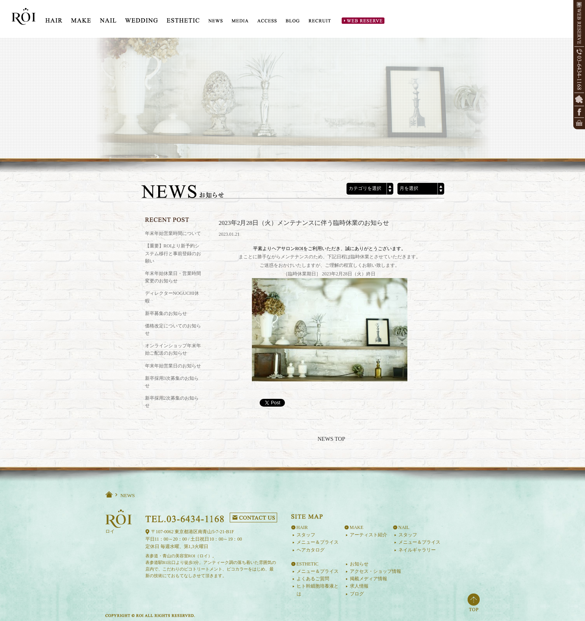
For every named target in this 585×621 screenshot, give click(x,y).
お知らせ (359, 564)
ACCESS (267, 21)
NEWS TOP (331, 439)
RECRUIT (320, 21)
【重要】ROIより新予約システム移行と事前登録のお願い (173, 253)
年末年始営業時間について (173, 233)
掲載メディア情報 (368, 578)
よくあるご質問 (313, 578)
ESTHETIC (308, 564)
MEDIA (240, 21)
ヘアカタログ (311, 550)
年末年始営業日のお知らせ (173, 366)
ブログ (357, 594)
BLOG (293, 21)
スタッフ (306, 535)
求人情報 (359, 586)
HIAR (53, 18)
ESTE (183, 18)
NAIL (108, 18)
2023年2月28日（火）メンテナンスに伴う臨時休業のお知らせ (304, 222)
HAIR (302, 527)
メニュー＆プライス (318, 542)
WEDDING (141, 18)
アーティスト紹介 (368, 535)
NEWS (215, 21)
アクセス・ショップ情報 (375, 571)
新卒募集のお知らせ (166, 313)
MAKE (81, 18)
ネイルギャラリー (417, 550)
